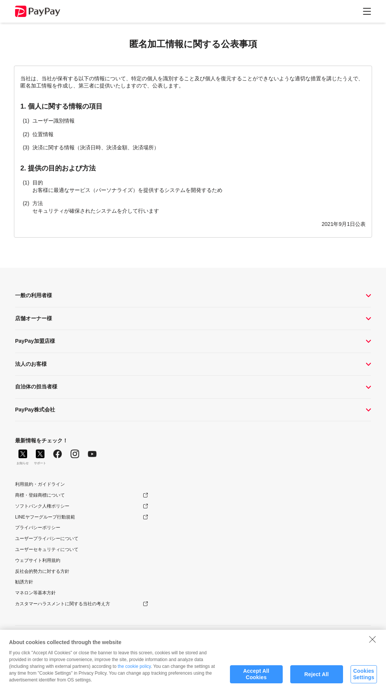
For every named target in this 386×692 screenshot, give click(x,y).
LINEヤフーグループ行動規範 (45, 517)
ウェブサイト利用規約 (37, 560)
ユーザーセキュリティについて (46, 549)
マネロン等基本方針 (35, 592)
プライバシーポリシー (37, 527)
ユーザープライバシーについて (46, 538)
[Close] (372, 641)
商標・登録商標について (40, 495)
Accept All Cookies (256, 677)
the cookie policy (134, 669)
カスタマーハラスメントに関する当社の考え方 (62, 603)
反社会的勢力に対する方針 (42, 571)
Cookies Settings (363, 677)
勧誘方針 (24, 582)
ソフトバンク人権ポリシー (42, 506)
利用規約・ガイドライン (40, 484)
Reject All (316, 677)
